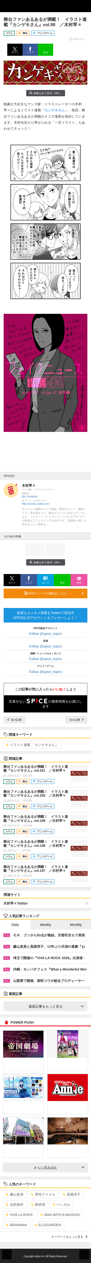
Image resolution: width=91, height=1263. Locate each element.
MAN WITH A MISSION (60, 1215)
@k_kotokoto (29, 496)
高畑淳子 (71, 1194)
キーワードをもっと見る (69, 1237)
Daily (15, 925)
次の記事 (76, 719)
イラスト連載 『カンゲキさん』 (32, 745)
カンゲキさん (54, 110)
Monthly (76, 925)
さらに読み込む (59, 1168)
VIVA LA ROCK (19, 1215)
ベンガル (61, 1204)
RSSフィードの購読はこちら (53, 593)
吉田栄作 (15, 1204)
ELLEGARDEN (47, 1225)
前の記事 (15, 719)
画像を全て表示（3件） (45, 93)
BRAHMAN (16, 1225)
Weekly (45, 925)
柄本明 (38, 1204)
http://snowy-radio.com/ (36, 503)
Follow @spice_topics (45, 634)
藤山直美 (15, 1194)
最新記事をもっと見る (56, 1006)
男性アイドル (43, 1194)
